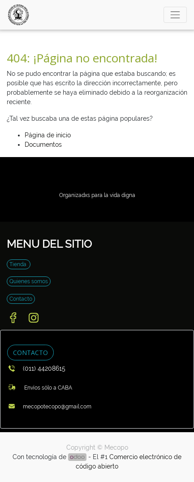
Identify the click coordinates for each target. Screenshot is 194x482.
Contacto (20, 299)
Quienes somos (28, 281)
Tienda (18, 264)
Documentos (43, 144)
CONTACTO (30, 352)
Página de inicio (48, 135)
